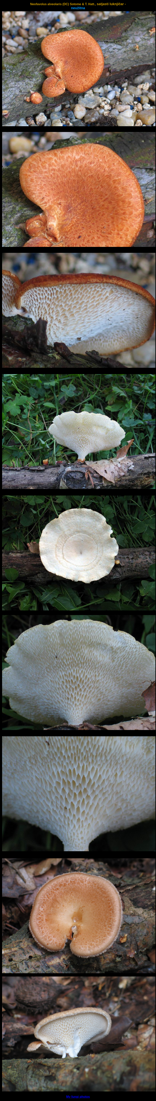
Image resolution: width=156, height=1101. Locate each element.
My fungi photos (78, 1096)
